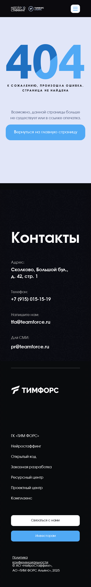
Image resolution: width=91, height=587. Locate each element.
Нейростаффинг (26, 446)
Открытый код (23, 457)
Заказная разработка (31, 467)
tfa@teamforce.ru (30, 322)
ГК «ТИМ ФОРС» (25, 436)
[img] (74, 415)
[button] (75, 9)
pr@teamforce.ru (30, 347)
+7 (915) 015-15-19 (31, 299)
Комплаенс (21, 498)
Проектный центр (27, 488)
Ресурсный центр (27, 477)
